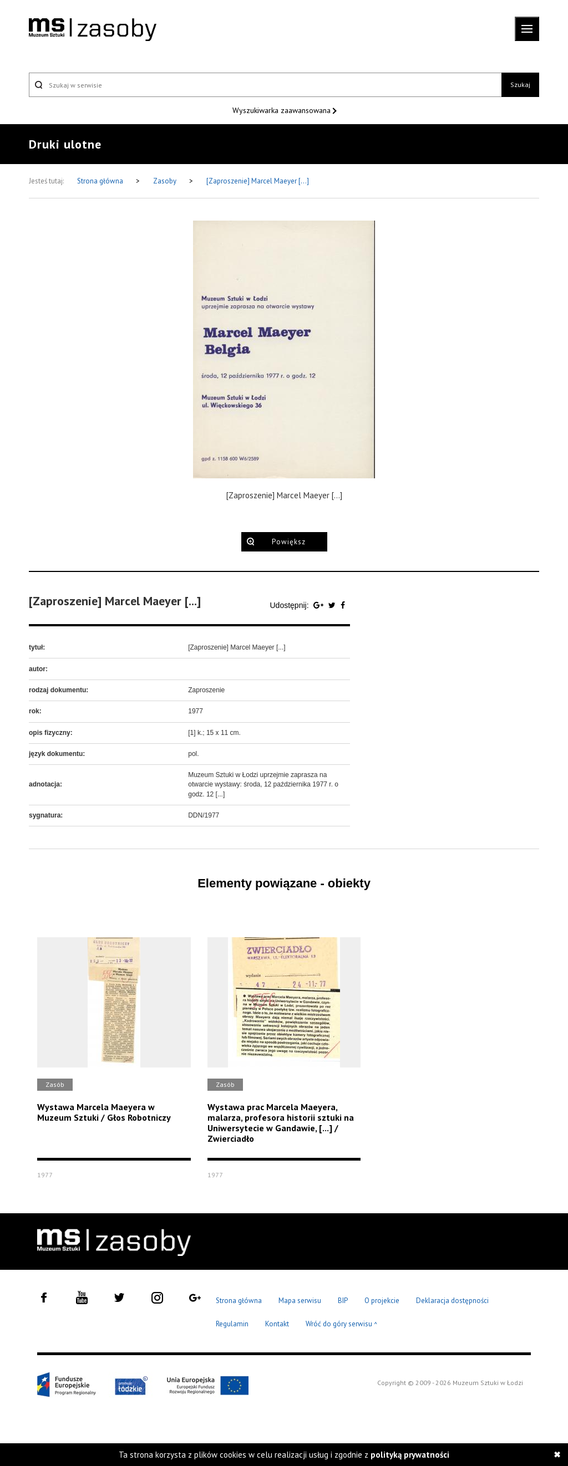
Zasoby (165, 181)
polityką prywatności (410, 1454)
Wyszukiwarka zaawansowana (282, 110)
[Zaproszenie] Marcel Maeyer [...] (257, 181)
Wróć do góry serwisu (342, 1324)
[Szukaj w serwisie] (265, 85)
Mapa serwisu (299, 1300)
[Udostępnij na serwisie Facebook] (343, 605)
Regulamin (232, 1324)
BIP (343, 1300)
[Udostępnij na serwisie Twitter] (333, 605)
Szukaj (520, 84)
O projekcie (381, 1300)
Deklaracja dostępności (452, 1300)
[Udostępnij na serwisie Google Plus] (319, 605)
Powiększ (289, 541)
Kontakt (277, 1324)
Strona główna (101, 181)
